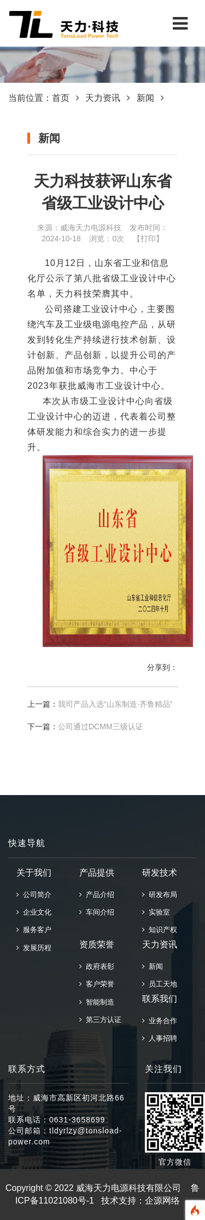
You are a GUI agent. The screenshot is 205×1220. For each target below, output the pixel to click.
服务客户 (33, 930)
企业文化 (33, 912)
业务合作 (159, 1021)
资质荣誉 (96, 944)
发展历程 (33, 948)
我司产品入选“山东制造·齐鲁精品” (115, 704)
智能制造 (96, 1002)
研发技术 (159, 872)
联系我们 (159, 998)
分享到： (162, 667)
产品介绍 (96, 894)
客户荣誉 (96, 984)
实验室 (156, 912)
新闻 (145, 98)
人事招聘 (159, 1038)
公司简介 (33, 894)
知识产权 (159, 930)
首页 (60, 98)
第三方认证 (100, 1019)
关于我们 (33, 872)
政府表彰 (96, 966)
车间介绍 (96, 912)
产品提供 (96, 872)
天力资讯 (102, 98)
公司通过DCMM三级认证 (100, 726)
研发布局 (159, 894)
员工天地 (159, 984)
